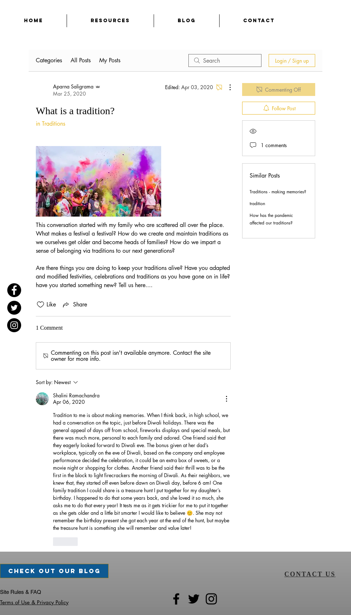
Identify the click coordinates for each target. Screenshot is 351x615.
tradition (257, 203)
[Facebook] (14, 290)
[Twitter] (14, 308)
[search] (224, 60)
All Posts (81, 60)
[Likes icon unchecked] (40, 304)
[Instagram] (14, 325)
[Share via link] (74, 304)
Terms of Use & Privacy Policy (34, 602)
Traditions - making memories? (278, 192)
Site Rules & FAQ (20, 592)
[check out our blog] (54, 571)
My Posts (109, 60)
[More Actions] (226, 87)
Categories (49, 60)
